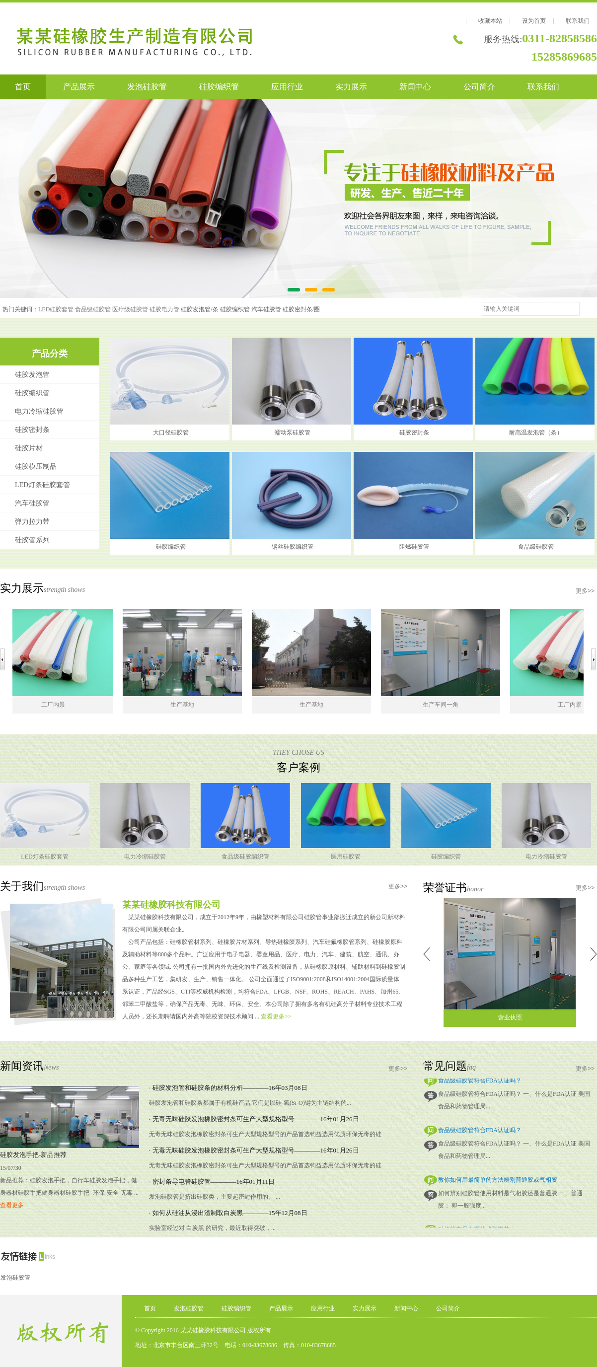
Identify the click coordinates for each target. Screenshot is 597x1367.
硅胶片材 (29, 448)
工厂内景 (57, 704)
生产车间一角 (444, 704)
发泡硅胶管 (147, 86)
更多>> (585, 590)
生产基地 (186, 704)
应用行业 (287, 86)
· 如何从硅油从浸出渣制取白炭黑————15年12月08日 (228, 1213)
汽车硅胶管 (32, 503)
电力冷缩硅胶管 (39, 411)
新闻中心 (415, 86)
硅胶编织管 (219, 86)
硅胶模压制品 (36, 466)
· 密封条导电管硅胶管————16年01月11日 (212, 1181)
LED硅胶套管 (56, 309)
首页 (23, 86)
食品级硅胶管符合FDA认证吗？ (480, 1082)
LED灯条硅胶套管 (42, 485)
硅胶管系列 (32, 540)
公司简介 (479, 86)
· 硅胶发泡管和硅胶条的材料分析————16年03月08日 (228, 1087)
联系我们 (578, 20)
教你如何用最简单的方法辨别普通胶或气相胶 (497, 1181)
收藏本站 (490, 20)
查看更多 (12, 1205)
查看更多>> (276, 1016)
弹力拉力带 (32, 521)
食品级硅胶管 (93, 309)
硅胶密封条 (32, 429)
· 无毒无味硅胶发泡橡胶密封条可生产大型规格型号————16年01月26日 (254, 1119)
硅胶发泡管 (32, 374)
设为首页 (534, 20)
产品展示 (79, 86)
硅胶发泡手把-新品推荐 (33, 1154)
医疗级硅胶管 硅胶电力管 (145, 309)
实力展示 (351, 86)
